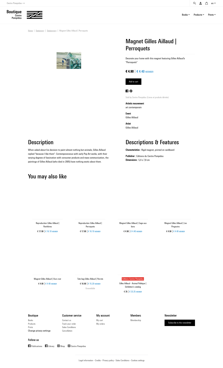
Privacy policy (108, 360)
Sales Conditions (69, 327)
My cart (99, 320)
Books (30, 320)
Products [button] (198, 14)
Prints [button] (211, 14)
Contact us (66, 320)
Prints (30, 327)
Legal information (86, 360)
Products (31, 323)
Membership (135, 320)
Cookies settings (137, 360)
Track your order (69, 323)
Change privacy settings (39, 330)
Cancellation (67, 330)
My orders (100, 323)
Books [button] (185, 14)
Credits (98, 360)
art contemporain (134, 107)
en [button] (212, 3)
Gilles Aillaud (132, 117)
